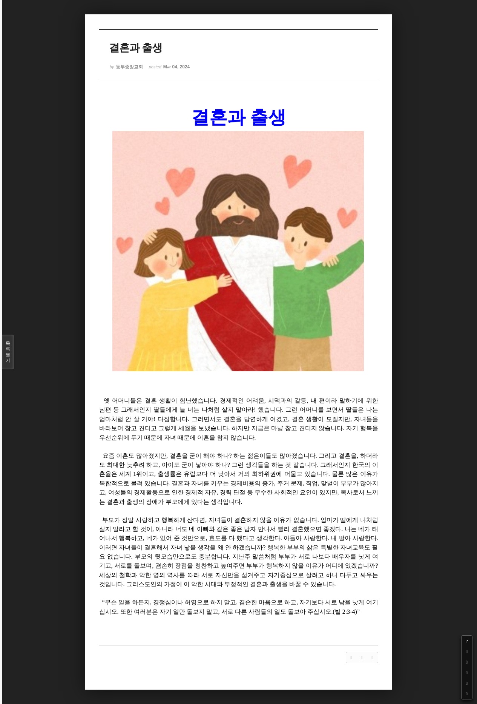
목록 (8, 352)
